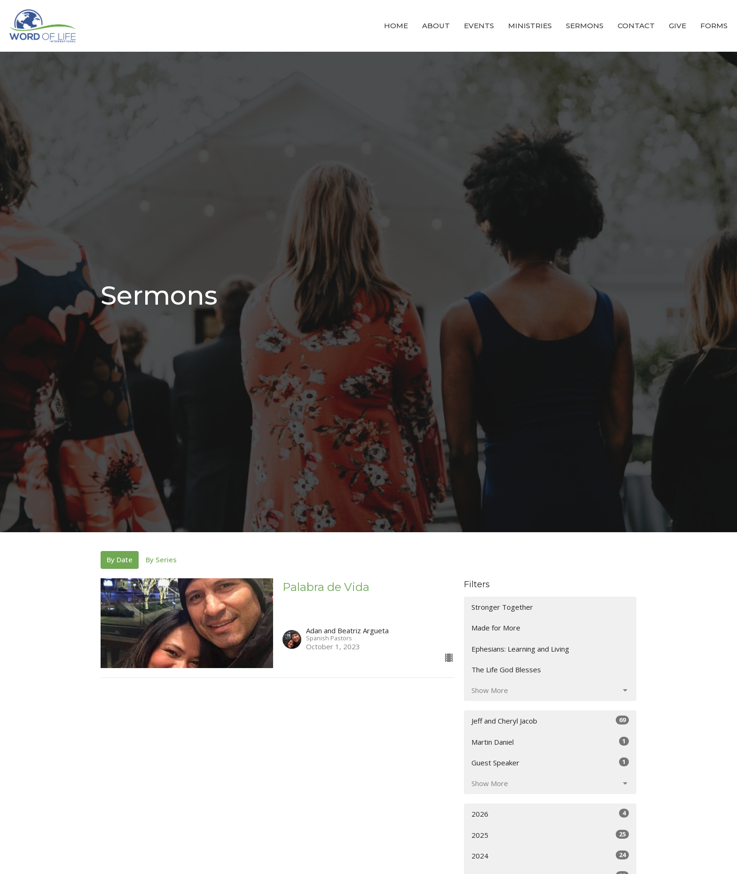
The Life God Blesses (506, 669)
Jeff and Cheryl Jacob (550, 720)
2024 (550, 855)
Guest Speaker (550, 762)
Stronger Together (502, 607)
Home (396, 25)
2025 (550, 835)
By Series (161, 559)
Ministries (530, 25)
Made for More (495, 627)
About (436, 25)
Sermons (585, 25)
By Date (120, 559)
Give (677, 25)
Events (479, 25)
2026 (550, 814)
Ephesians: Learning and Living (520, 649)
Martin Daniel (550, 742)
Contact (636, 25)
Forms (714, 25)
